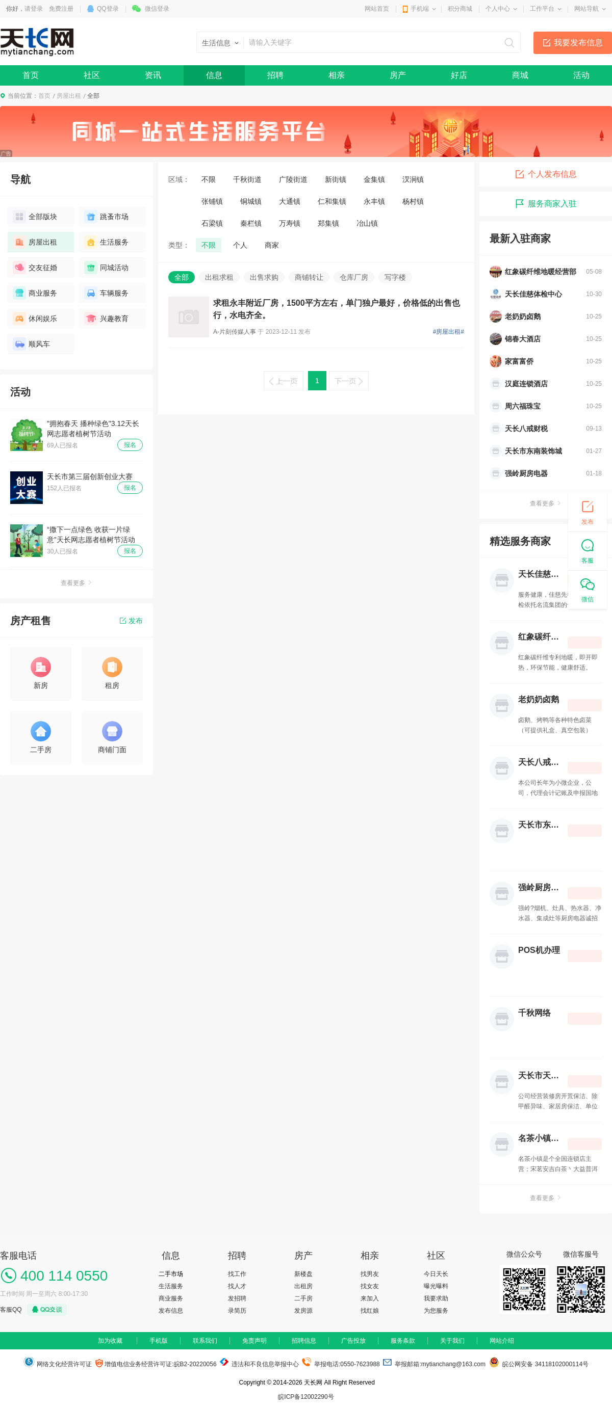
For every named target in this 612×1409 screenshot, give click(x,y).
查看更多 (76, 583)
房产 (398, 75)
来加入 (370, 1298)
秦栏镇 (251, 223)
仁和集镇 (332, 201)
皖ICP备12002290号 (306, 1396)
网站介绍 (502, 1340)
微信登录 (157, 8)
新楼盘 (303, 1274)
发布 (131, 621)
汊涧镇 (413, 179)
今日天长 (436, 1274)
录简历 (237, 1310)
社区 (92, 75)
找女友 (370, 1286)
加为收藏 (110, 1340)
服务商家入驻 (546, 204)
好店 (459, 75)
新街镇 (335, 179)
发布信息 (171, 1310)
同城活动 (106, 267)
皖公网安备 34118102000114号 (539, 1364)
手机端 (420, 8)
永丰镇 (374, 201)
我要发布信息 (578, 42)
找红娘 (370, 1310)
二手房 (303, 1298)
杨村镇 (413, 201)
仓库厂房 (354, 277)
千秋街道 (247, 179)
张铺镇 (212, 201)
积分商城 (460, 8)
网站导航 (586, 8)
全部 (181, 277)
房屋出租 (69, 95)
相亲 (336, 75)
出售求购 (264, 277)
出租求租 (219, 277)
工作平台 (542, 8)
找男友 (370, 1274)
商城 (520, 75)
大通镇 (289, 201)
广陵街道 (293, 179)
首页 (30, 75)
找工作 (237, 1274)
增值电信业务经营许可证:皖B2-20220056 (156, 1364)
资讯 (153, 75)
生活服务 (106, 242)
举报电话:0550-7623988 (340, 1364)
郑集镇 (328, 223)
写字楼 (395, 277)
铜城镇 (251, 201)
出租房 (303, 1286)
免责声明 (254, 1340)
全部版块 (35, 216)
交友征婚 (35, 267)
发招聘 (237, 1298)
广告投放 (353, 1340)
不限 (208, 179)
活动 (581, 75)
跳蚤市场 (106, 216)
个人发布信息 (546, 174)
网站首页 (377, 8)
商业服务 (35, 293)
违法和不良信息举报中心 (258, 1364)
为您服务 (436, 1310)
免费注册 (61, 8)
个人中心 (498, 8)
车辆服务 (106, 293)
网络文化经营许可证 (57, 1364)
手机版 (158, 1340)
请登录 (33, 8)
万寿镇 (289, 223)
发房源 (303, 1310)
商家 (272, 245)
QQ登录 (108, 8)
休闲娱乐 (35, 318)
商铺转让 (309, 277)
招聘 (275, 75)
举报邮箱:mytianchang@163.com (434, 1364)
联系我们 (205, 1340)
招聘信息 (304, 1340)
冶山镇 (367, 223)
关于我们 (452, 1340)
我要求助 (436, 1298)
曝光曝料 (436, 1286)
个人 (240, 245)
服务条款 (403, 1340)
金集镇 (374, 179)
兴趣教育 (106, 318)
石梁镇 (212, 223)
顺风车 (31, 344)
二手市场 (171, 1274)
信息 (214, 75)
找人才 (237, 1286)
